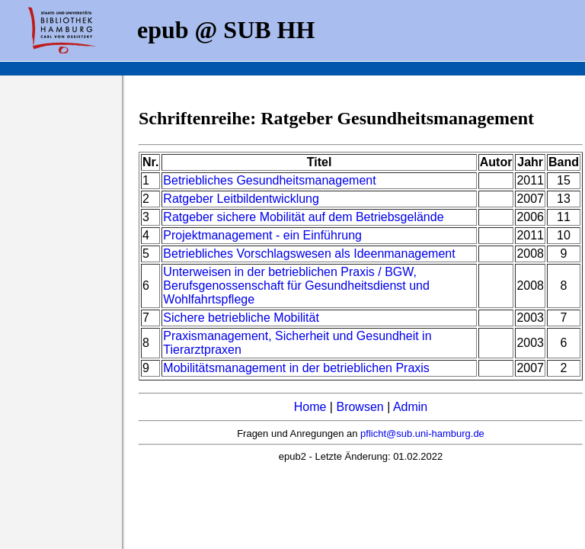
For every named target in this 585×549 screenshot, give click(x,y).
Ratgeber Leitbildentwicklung (241, 198)
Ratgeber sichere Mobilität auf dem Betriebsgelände (303, 216)
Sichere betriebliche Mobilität (241, 317)
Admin (410, 406)
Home (310, 406)
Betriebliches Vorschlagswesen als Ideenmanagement (309, 253)
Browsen (359, 406)
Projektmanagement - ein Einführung (262, 235)
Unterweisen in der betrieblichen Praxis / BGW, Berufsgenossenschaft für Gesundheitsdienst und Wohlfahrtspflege (296, 285)
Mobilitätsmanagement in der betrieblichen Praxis (296, 367)
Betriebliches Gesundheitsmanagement (269, 180)
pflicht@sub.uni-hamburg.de (422, 433)
